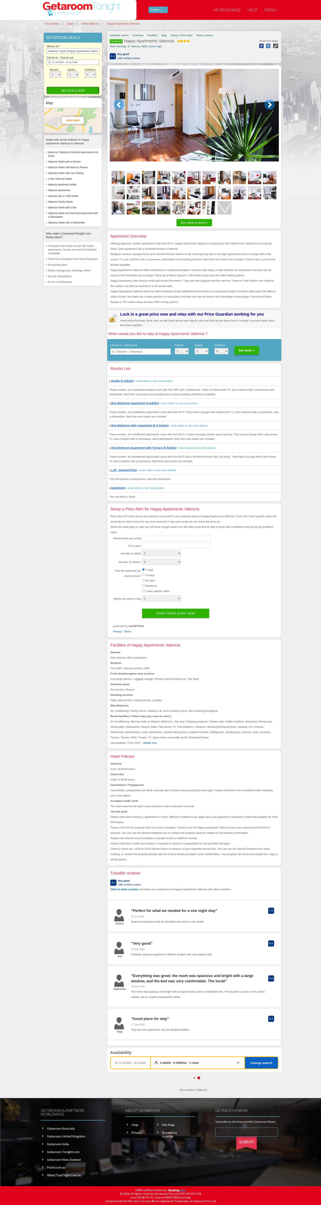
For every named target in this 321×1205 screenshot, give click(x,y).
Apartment (116, 41)
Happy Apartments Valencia (150, 41)
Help (253, 9)
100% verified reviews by (160, 1190)
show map (155, 46)
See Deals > (246, 350)
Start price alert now (175, 613)
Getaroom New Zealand (64, 1159)
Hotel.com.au (56, 1167)
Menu (270, 9)
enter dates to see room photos (154, 381)
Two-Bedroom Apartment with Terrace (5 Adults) (142, 447)
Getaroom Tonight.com (63, 1152)
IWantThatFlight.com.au (64, 1175)
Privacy (117, 631)
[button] (200, 1063)
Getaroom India (58, 1144)
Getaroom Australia (61, 1128)
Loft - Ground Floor (123, 470)
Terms (127, 631)
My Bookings (227, 9)
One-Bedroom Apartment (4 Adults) (134, 403)
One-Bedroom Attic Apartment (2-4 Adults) (138, 425)
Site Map (168, 1125)
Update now (150, 742)
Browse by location (169, 1134)
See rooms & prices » (194, 222)
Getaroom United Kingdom (66, 1136)
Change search (261, 1063)
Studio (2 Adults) (121, 380)
